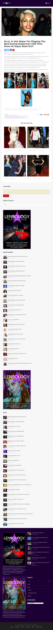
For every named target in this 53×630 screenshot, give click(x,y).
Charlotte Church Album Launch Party (16, 523)
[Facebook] (5, 50)
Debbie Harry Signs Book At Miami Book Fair (17, 416)
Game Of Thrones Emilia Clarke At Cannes (16, 266)
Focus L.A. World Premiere (13, 319)
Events (25, 108)
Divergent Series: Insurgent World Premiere (17, 314)
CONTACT (29, 596)
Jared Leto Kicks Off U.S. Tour (14, 455)
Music (20, 110)
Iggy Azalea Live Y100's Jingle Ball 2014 (16, 436)
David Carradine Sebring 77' (38, 532)
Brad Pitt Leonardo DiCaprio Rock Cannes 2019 (18, 256)
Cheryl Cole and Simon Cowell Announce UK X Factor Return (20, 513)
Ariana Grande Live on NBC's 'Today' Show (17, 445)
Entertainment (17, 108)
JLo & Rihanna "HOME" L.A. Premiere (15, 295)
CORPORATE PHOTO (32, 593)
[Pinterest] (13, 50)
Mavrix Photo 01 (20, 39)
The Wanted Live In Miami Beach (15, 465)
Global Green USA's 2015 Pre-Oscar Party (16, 339)
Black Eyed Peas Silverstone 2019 (39, 557)
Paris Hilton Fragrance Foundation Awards (17, 280)
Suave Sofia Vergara (9, 178)
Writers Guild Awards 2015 (13, 348)
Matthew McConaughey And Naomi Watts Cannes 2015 (19, 275)
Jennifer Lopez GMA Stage (13, 460)
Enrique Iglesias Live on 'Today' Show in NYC (17, 509)
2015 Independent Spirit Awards (14, 329)
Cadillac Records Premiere (34, 178)
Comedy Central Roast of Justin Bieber (16, 305)
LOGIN (28, 584)
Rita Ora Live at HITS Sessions (14, 450)
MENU (28, 587)
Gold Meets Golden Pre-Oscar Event (15, 334)
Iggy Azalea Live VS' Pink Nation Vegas (16, 441)
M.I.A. (9, 52)
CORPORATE (17, 626)
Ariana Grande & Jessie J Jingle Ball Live (16, 431)
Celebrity (8, 108)
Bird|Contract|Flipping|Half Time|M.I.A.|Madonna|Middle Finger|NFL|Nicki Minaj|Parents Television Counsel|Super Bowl (15, 116)
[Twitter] (8, 50)
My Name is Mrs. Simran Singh (35, 150)
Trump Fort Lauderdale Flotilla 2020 (39, 542)
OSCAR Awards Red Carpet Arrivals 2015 (16, 324)
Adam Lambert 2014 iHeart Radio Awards (16, 475)
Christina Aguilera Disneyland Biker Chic (16, 271)
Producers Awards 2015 (13, 358)
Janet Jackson (33, 108)
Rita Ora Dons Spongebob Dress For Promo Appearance (19, 484)
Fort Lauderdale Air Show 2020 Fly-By (40, 537)
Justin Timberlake (29, 54)
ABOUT (29, 590)
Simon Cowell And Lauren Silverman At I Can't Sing (18, 494)
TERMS (32, 626)
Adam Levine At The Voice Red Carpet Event (17, 479)
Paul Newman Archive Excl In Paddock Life (41, 547)
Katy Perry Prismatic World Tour (14, 290)
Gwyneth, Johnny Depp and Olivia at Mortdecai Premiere (20, 363)
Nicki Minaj (37, 58)
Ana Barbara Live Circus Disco (14, 343)
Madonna (25, 58)
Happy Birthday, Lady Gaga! (14, 489)
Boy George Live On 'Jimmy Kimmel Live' (16, 470)
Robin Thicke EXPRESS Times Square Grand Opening (19, 504)
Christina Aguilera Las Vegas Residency (16, 261)
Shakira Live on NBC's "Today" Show (15, 499)
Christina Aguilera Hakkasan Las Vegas (16, 285)
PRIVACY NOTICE (39, 626)
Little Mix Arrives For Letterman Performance (17, 518)
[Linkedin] (11, 50)
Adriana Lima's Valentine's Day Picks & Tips (17, 353)
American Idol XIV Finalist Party (14, 309)
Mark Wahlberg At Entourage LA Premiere (16, 300)
